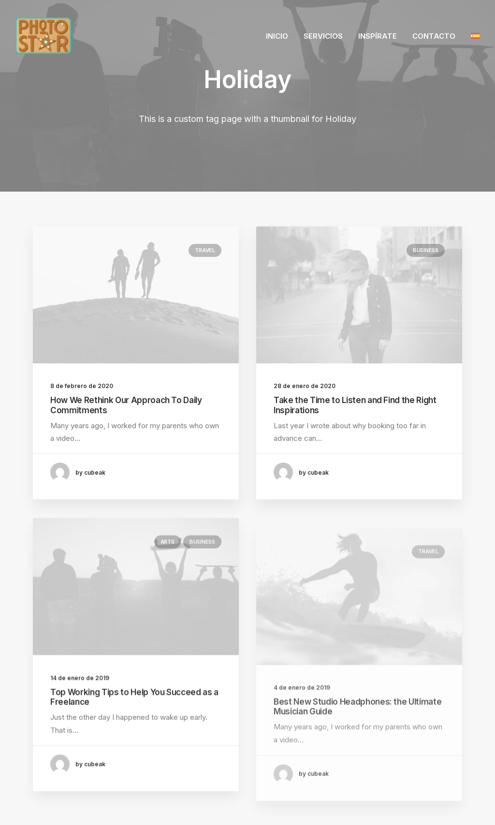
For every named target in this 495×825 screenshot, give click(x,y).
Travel (205, 250)
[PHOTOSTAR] (43, 35)
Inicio (277, 36)
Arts (167, 575)
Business (425, 250)
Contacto (433, 36)
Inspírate (377, 36)
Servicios (323, 36)
